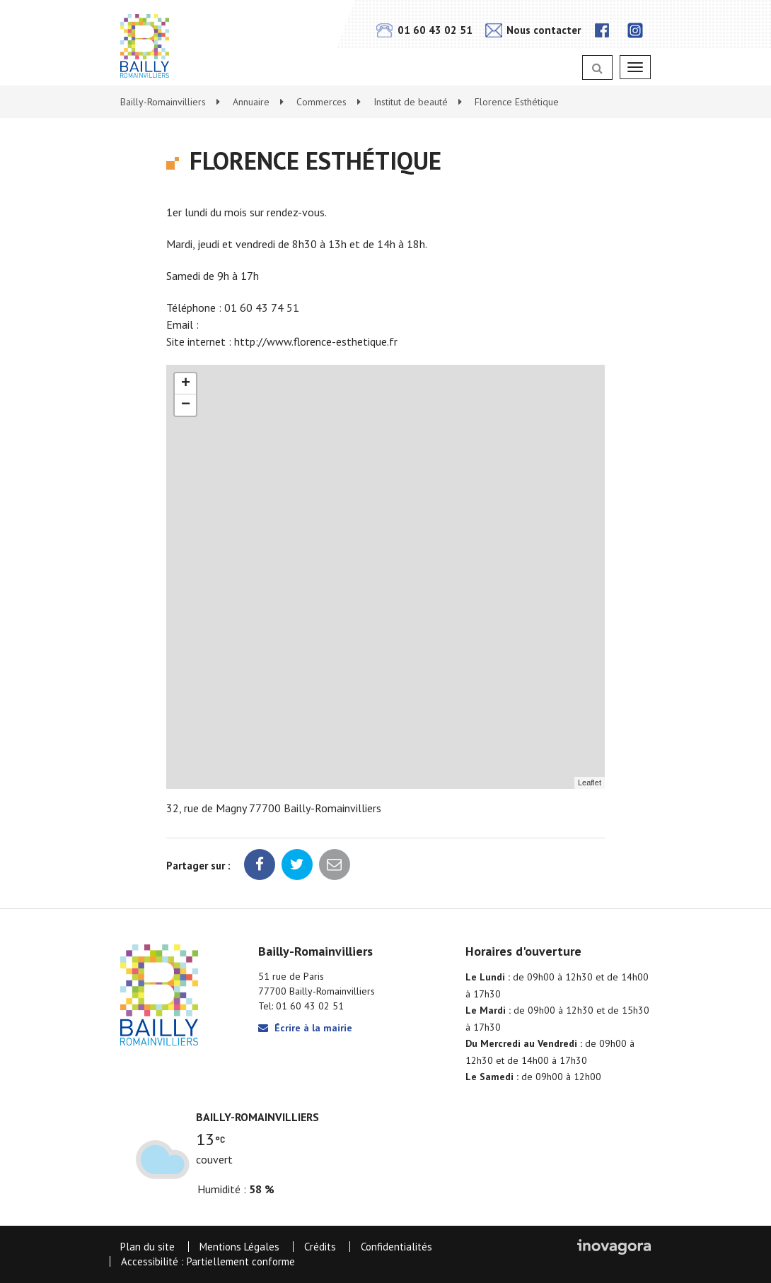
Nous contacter (533, 30)
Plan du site (147, 1246)
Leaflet (589, 782)
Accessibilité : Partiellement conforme (208, 1261)
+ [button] (185, 383)
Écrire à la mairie (305, 1027)
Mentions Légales (239, 1246)
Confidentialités (396, 1246)
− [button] (185, 405)
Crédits (320, 1246)
